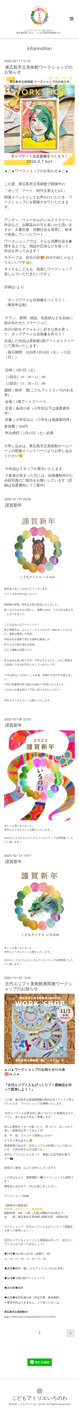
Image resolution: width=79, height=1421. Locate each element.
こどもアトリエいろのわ (39, 1398)
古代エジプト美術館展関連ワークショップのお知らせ (38, 986)
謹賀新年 (13, 505)
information (39, 48)
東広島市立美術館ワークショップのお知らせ (38, 69)
